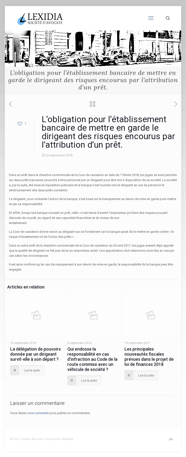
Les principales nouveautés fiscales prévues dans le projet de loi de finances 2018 (149, 356)
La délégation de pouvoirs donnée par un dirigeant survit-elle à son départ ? (35, 354)
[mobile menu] (151, 18)
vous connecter (38, 413)
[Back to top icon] (171, 439)
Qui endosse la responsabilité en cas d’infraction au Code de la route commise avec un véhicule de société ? (92, 359)
